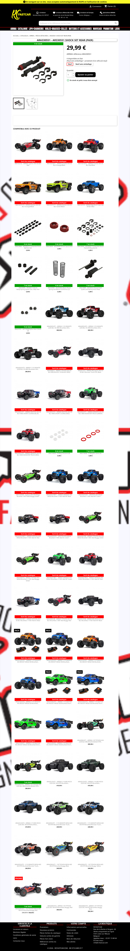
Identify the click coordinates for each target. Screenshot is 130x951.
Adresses (70, 936)
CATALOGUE (22, 29)
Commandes (71, 930)
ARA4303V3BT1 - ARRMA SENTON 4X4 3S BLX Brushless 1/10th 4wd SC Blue (28, 619)
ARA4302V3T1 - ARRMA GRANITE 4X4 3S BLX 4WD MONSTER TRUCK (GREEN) (91, 412)
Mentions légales (19, 932)
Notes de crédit (72, 933)
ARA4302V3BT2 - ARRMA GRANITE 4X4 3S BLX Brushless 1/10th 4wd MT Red (90, 578)
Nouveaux (97, 29)
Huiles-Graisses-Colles (56, 29)
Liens (117, 29)
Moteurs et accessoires (80, 29)
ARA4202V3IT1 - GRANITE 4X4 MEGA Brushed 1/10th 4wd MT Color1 (90, 495)
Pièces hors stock (46, 939)
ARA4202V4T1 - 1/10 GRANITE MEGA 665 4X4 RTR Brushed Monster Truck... (59, 823)
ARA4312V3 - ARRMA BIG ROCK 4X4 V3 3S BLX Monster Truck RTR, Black (90, 371)
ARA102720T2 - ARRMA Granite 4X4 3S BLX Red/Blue (90, 164)
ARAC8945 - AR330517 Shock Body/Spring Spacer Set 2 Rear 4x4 (28, 288)
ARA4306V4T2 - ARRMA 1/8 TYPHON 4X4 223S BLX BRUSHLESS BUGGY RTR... (28, 785)
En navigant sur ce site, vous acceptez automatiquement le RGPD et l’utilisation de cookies (66, 2)
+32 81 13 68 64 (111, 938)
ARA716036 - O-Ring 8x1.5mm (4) (90, 453)
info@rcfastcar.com (100, 943)
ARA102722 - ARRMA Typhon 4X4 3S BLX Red (28, 164)
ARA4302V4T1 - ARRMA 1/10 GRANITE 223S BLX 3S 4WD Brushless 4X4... (59, 327)
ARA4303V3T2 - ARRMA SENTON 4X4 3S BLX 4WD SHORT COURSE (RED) (59, 412)
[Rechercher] (79, 23)
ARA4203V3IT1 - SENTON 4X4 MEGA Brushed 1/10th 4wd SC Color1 (59, 536)
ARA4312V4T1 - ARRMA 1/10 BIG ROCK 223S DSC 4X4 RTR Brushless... (59, 782)
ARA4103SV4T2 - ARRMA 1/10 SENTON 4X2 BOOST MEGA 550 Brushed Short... (90, 702)
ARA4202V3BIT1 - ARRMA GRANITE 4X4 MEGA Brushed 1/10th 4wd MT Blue (59, 495)
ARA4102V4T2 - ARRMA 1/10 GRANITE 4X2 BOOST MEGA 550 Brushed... (28, 702)
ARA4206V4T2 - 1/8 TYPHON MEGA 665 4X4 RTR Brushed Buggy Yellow (90, 865)
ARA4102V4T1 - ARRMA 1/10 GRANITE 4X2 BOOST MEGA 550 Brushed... (90, 661)
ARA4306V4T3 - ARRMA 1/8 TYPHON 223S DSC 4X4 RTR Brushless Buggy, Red (59, 906)
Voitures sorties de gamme (50, 936)
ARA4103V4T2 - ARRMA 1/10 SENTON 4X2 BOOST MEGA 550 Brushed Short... (59, 743)
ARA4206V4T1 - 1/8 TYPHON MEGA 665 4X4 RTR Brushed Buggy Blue (59, 865)
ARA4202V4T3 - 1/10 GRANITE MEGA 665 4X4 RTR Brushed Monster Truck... (28, 865)
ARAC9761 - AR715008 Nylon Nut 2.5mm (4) (28, 330)
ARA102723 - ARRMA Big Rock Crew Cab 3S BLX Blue (91, 205)
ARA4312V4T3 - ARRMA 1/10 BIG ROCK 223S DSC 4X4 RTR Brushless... (28, 823)
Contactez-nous (19, 941)
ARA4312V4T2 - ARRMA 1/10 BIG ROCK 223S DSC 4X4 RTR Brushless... (90, 782)
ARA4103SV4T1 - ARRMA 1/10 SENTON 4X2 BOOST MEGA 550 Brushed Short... (59, 702)
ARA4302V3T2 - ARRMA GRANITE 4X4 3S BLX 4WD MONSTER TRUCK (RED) (28, 454)
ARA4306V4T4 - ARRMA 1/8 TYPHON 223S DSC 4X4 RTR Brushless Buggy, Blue (90, 907)
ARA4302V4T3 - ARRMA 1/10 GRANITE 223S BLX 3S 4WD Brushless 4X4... (28, 368)
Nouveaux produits (47, 930)
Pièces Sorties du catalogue (50, 933)
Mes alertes (71, 942)
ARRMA (13, 29)
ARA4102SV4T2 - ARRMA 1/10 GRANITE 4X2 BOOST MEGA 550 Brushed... (59, 661)
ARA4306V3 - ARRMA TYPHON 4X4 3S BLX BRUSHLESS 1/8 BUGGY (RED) (59, 371)
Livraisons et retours (20, 929)
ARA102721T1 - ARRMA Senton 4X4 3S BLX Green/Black (59, 205)
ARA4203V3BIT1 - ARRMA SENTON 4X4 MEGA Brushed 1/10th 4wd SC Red (28, 536)
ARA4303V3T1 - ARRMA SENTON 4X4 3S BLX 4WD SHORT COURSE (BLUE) (28, 412)
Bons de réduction (73, 939)
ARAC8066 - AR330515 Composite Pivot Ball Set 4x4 (28, 247)
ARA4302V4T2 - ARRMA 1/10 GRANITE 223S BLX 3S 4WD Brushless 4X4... (90, 327)
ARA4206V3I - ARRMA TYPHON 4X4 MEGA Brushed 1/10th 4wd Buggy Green (28, 579)
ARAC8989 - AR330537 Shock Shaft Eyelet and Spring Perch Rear (90, 288)
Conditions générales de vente (24, 935)
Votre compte (78, 923)
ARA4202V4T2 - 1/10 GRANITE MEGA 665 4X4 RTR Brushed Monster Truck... (90, 823)
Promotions (44, 927)
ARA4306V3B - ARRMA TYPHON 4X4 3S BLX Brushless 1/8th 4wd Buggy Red (59, 619)
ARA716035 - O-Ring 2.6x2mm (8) (59, 453)
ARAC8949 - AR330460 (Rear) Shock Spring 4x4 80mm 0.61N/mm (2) (59, 288)
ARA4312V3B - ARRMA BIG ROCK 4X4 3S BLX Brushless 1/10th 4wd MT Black (90, 619)
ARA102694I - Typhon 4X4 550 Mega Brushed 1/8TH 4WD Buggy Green (28, 495)
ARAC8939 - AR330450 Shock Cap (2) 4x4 (59, 246)
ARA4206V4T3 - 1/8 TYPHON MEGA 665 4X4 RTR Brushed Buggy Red (28, 909)
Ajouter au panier (85, 74)
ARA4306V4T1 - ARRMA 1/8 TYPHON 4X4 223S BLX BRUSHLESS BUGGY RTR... (90, 741)
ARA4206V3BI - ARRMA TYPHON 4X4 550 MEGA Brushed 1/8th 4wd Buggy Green (90, 536)
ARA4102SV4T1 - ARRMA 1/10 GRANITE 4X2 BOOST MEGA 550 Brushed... (28, 661)
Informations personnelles (77, 927)
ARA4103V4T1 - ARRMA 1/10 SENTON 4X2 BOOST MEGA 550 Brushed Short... (28, 743)
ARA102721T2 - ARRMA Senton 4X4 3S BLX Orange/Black (28, 205)
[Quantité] (69, 74)
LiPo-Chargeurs (36, 29)
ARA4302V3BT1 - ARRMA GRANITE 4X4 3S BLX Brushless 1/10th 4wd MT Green (59, 578)
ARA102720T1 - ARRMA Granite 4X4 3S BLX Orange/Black (59, 164)
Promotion (108, 29)
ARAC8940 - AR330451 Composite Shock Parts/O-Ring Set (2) (90, 247)
